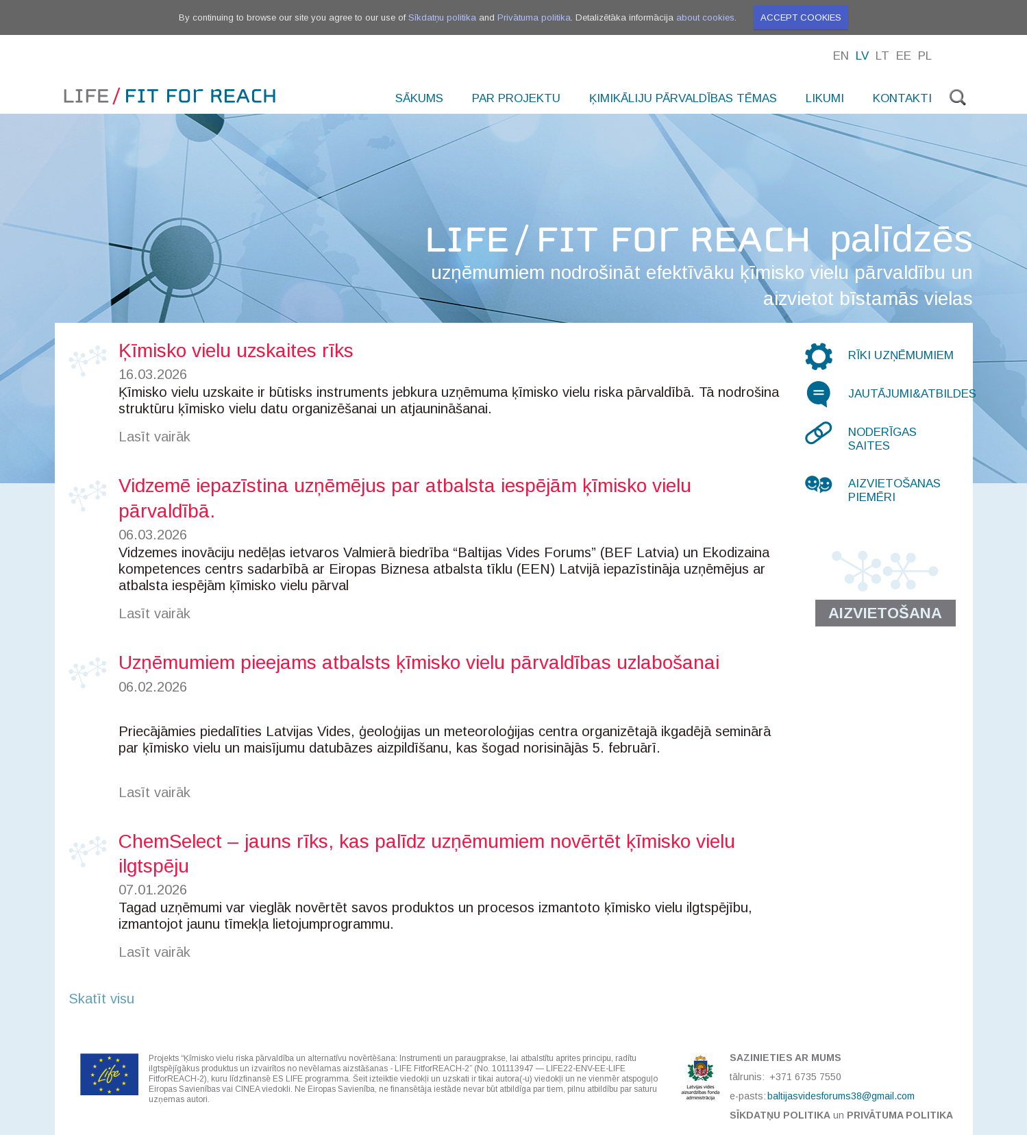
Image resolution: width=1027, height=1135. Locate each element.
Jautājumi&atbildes (912, 393)
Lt (882, 55)
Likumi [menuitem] (825, 98)
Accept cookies (800, 17)
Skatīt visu (101, 998)
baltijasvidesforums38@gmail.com (841, 1095)
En (841, 55)
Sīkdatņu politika (442, 17)
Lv (862, 55)
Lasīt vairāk (154, 436)
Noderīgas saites (882, 439)
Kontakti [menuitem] (902, 98)
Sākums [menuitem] (419, 98)
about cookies (705, 17)
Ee (903, 55)
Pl (925, 55)
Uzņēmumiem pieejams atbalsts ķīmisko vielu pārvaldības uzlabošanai (419, 662)
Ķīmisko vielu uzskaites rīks (236, 350)
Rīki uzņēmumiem (901, 355)
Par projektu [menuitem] (516, 98)
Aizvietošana (885, 613)
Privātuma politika (534, 17)
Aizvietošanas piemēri (894, 490)
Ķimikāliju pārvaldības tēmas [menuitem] (683, 98)
